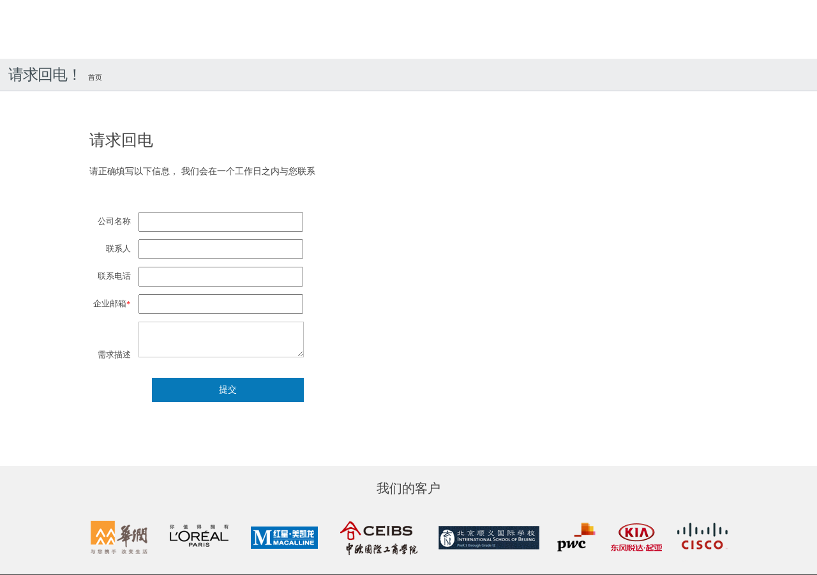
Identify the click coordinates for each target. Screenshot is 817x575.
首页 (95, 77)
